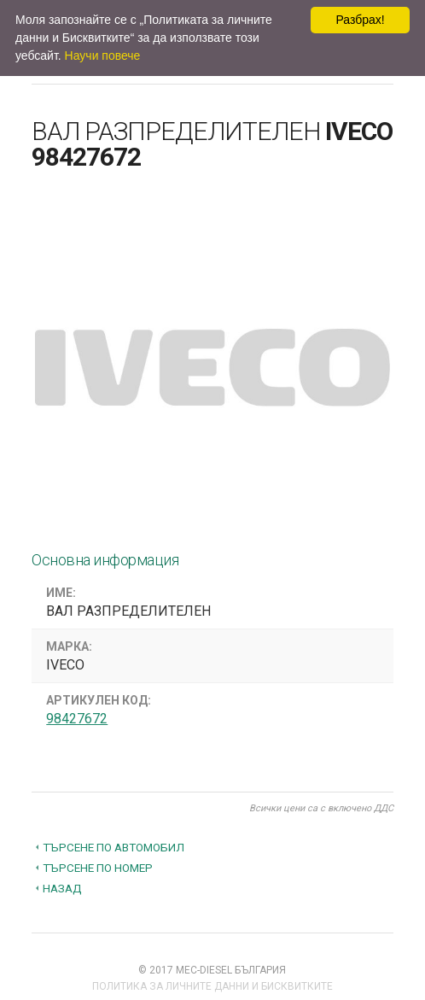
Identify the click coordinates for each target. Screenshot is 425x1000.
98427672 (77, 719)
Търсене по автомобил (113, 847)
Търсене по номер (98, 867)
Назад (62, 888)
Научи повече (103, 55)
